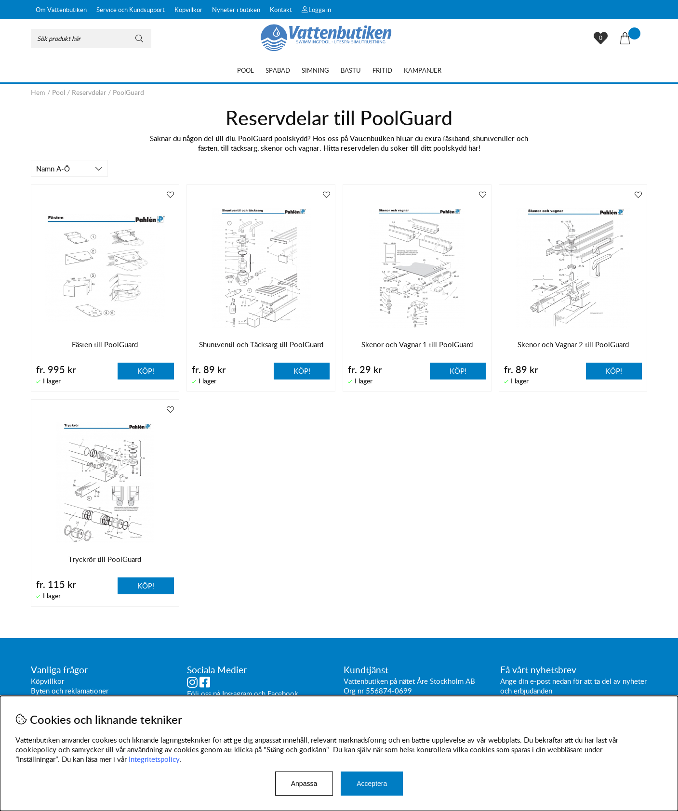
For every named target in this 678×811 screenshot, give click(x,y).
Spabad (278, 70)
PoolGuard (128, 92)
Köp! (145, 371)
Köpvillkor (188, 9)
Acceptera (372, 783)
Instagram (237, 693)
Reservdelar (89, 92)
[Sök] (91, 38)
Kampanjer (422, 70)
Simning (315, 70)
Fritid (382, 70)
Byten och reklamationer (69, 690)
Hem (38, 92)
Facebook (282, 693)
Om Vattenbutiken (61, 9)
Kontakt (281, 9)
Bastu (351, 70)
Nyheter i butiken (236, 9)
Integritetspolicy (154, 759)
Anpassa (304, 783)
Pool (245, 70)
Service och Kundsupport (130, 9)
